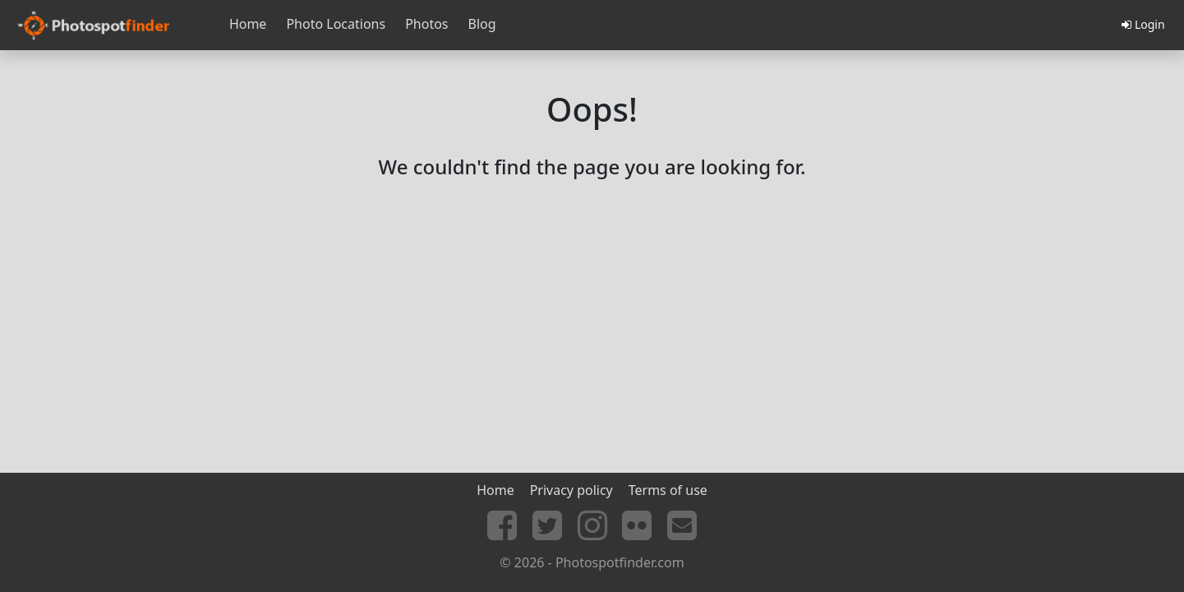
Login (1143, 24)
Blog (482, 24)
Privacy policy (571, 490)
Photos (426, 24)
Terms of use (668, 490)
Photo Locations (335, 24)
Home (248, 24)
